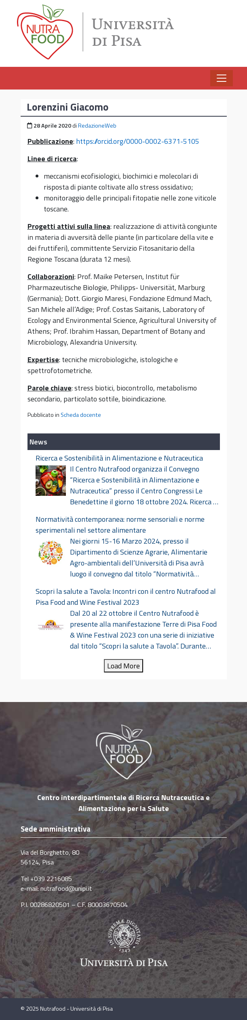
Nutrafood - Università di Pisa (76, 1008)
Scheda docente (81, 414)
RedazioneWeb (97, 125)
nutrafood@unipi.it (66, 888)
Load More (123, 665)
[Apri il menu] (221, 78)
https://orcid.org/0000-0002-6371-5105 (137, 141)
